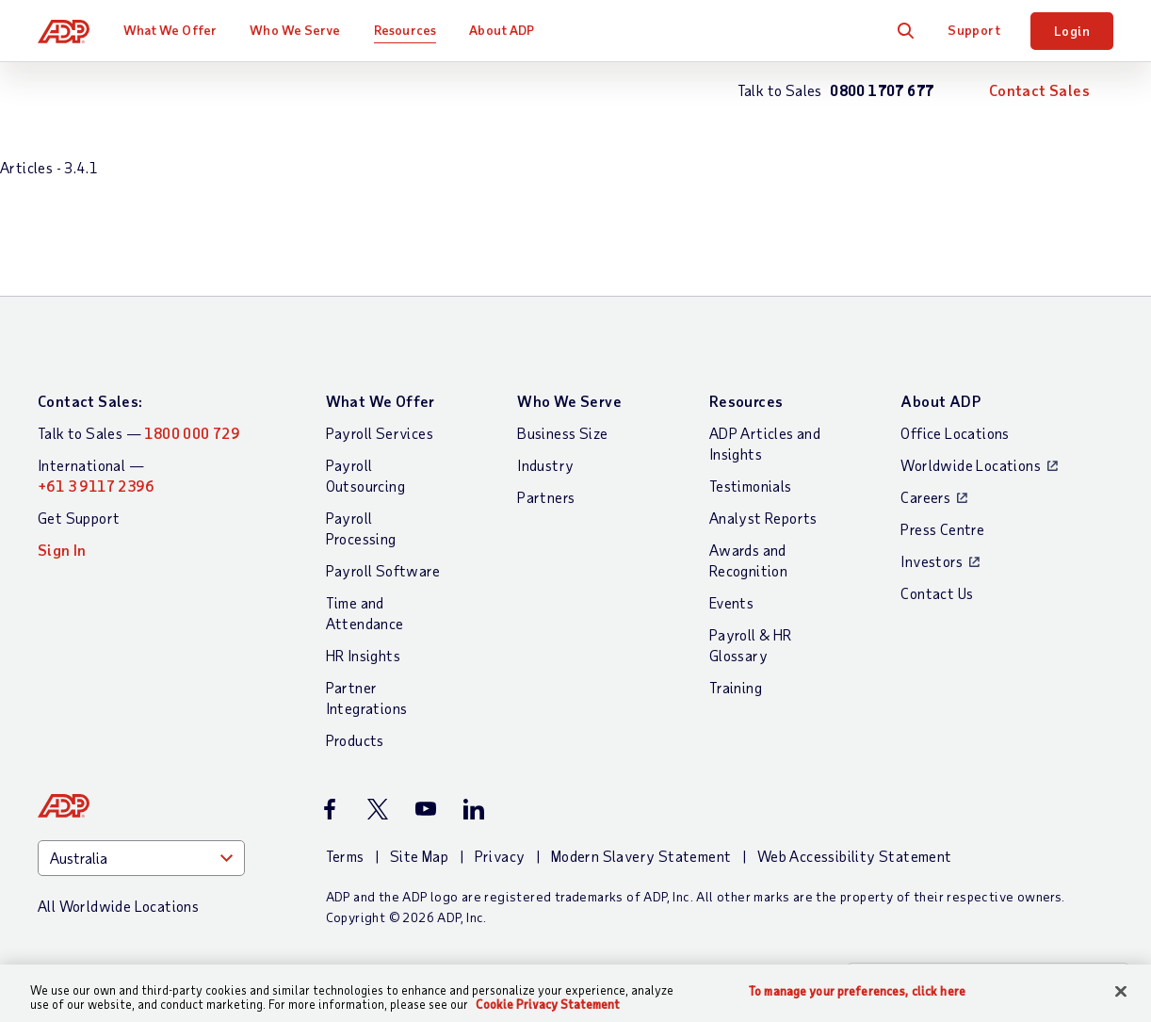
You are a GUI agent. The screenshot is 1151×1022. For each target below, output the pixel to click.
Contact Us (936, 593)
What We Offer (170, 30)
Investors (931, 561)
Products (355, 740)
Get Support (79, 518)
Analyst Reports (763, 518)
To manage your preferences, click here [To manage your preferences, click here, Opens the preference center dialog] (857, 991)
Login (1072, 31)
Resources (405, 30)
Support (974, 30)
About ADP (501, 30)
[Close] (1121, 992)
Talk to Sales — (138, 433)
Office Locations (954, 433)
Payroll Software (383, 570)
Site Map (419, 856)
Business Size (562, 433)
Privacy (500, 856)
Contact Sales (1039, 90)
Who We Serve (295, 30)
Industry (545, 465)
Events (731, 602)
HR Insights (363, 655)
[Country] (141, 858)
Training (735, 687)
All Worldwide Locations (118, 906)
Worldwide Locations (970, 465)
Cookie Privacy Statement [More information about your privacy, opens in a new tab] (548, 1004)
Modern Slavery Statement (641, 856)
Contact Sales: (90, 401)
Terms (345, 856)
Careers (925, 497)
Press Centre (942, 529)
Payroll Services (379, 433)
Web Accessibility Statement (854, 856)
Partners (546, 497)
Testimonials (750, 486)
